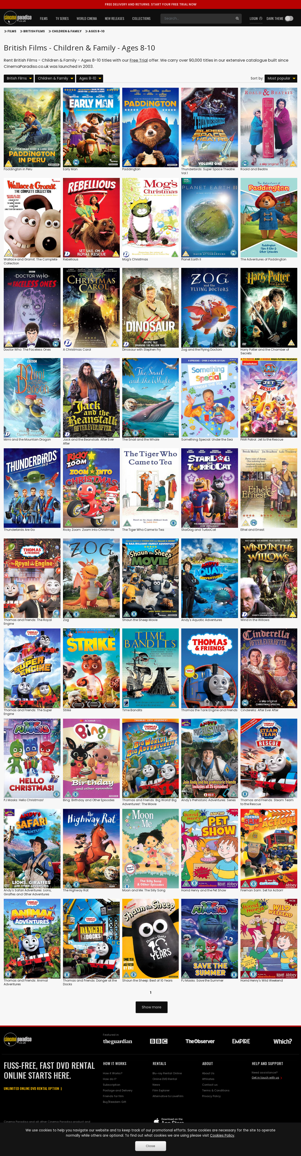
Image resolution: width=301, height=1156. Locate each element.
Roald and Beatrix (254, 169)
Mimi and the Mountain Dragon (27, 439)
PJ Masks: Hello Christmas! (24, 800)
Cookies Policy (222, 1135)
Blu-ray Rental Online (167, 1073)
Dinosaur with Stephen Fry (141, 349)
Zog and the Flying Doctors (201, 349)
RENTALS (159, 1063)
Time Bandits (132, 710)
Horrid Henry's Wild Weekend (262, 980)
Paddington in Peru (18, 169)
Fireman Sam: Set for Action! (262, 890)
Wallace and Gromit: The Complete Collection (30, 261)
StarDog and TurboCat (198, 530)
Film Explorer (161, 1090)
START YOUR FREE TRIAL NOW (150, 4)
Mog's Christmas (135, 259)
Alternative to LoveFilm (167, 1096)
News (156, 1085)
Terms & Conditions (216, 1090)
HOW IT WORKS (114, 1063)
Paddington (131, 169)
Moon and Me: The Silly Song (143, 890)
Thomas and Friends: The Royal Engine (28, 622)
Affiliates (208, 1079)
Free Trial (139, 60)
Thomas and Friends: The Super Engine (28, 712)
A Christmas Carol (77, 349)
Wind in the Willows (255, 620)
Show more (151, 1007)
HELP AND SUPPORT (267, 1063)
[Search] (196, 19)
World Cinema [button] (87, 18)
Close (150, 1146)
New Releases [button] (114, 18)
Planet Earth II (191, 259)
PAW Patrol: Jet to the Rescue (262, 439)
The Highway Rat (76, 890)
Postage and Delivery (117, 1090)
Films (11, 31)
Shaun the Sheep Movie (139, 620)
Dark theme (275, 18)
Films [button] (44, 18)
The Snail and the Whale (140, 439)
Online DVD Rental (164, 1079)
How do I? (109, 1079)
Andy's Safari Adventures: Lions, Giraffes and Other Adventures (27, 892)
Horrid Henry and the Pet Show (203, 890)
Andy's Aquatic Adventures (201, 620)
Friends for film (113, 1096)
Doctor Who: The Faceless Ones (27, 349)
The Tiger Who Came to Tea (143, 530)
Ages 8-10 (97, 31)
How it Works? (112, 1073)
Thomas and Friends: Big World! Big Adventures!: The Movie (149, 802)
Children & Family (67, 31)
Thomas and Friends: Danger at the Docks (90, 982)
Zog (66, 620)
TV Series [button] (62, 18)
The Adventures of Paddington (263, 259)
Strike (67, 710)
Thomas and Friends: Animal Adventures (26, 982)
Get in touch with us (265, 1077)
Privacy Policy (211, 1096)
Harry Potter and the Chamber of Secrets (265, 351)
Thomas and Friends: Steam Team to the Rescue (267, 802)
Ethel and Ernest (252, 530)
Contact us (210, 1085)
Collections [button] (141, 18)
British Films (34, 31)
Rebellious (70, 259)
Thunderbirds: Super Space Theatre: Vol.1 (208, 171)
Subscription (111, 1085)
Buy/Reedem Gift (114, 1102)
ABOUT (207, 1063)
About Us (208, 1073)
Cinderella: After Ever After (259, 710)
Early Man (70, 169)
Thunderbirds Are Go (19, 530)
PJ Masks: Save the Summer (202, 980)
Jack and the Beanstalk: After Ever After (88, 441)
